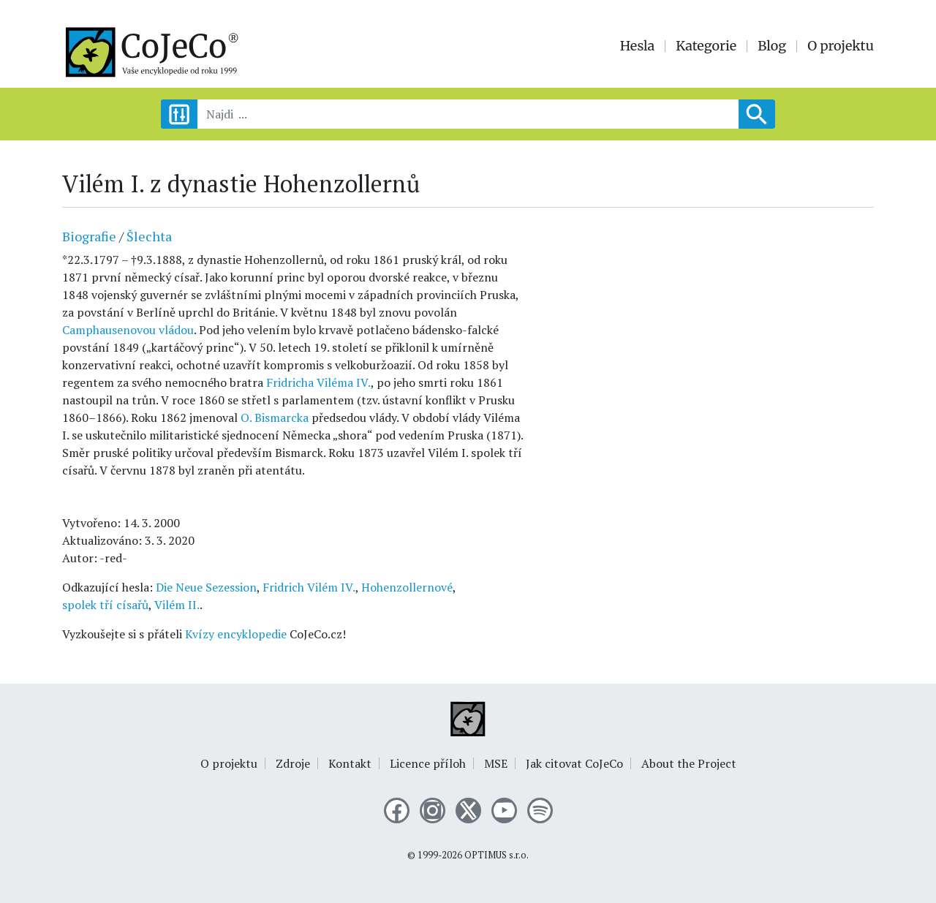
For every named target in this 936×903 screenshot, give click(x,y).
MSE (495, 763)
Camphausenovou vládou (128, 330)
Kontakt (349, 763)
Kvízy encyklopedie (236, 634)
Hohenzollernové (407, 587)
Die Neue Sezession (206, 587)
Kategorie (706, 46)
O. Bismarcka (275, 417)
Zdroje (293, 763)
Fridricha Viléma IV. (318, 382)
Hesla (637, 46)
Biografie (89, 236)
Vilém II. (177, 605)
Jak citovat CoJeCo (574, 763)
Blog (772, 46)
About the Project (688, 763)
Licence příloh (428, 763)
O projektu (840, 46)
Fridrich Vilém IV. (309, 587)
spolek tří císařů (105, 605)
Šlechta (149, 236)
